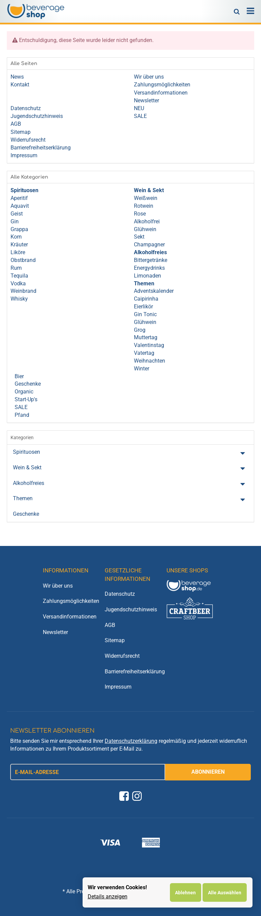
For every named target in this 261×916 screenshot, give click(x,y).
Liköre (18, 252)
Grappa (19, 229)
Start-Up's (25, 399)
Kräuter (19, 244)
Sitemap (115, 640)
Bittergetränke (150, 260)
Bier (18, 376)
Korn (16, 236)
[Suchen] (236, 11)
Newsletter (55, 632)
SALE (20, 407)
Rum (16, 268)
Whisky (19, 299)
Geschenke (27, 384)
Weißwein (145, 198)
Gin (15, 221)
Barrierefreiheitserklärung (130, 671)
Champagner (149, 244)
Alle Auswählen (224, 892)
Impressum (118, 687)
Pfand (21, 415)
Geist (17, 213)
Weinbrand (23, 291)
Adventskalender (154, 291)
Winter (141, 368)
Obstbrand (23, 260)
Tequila (19, 275)
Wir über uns (58, 586)
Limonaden (147, 275)
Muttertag (145, 337)
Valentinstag (149, 345)
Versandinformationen (68, 616)
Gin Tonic (145, 314)
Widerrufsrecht (122, 656)
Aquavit (20, 206)
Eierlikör (143, 306)
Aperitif (19, 198)
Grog (139, 330)
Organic (23, 391)
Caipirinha (146, 299)
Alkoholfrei (147, 221)
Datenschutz (120, 594)
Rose (140, 213)
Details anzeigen (107, 897)
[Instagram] (137, 796)
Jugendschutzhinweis (130, 609)
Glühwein (145, 229)
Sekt (139, 236)
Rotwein (143, 206)
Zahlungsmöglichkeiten (68, 601)
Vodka (18, 283)
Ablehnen (185, 892)
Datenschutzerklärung (131, 741)
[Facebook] (124, 796)
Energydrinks (149, 268)
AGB (110, 625)
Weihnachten (149, 361)
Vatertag (144, 353)
